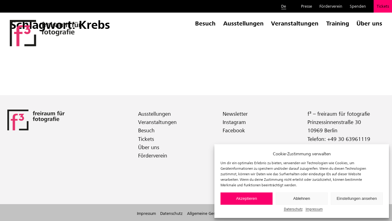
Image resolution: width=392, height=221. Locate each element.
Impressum (314, 209)
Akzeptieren (246, 198)
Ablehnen (301, 198)
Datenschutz (293, 209)
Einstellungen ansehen (357, 198)
